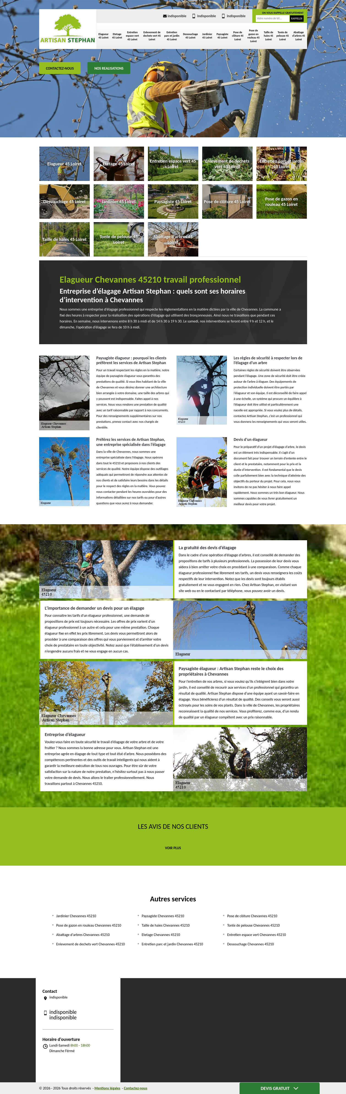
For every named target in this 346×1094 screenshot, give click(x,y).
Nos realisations (108, 68)
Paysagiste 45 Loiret (223, 36)
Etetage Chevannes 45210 (161, 935)
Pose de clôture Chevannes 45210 (252, 916)
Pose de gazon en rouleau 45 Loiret (253, 36)
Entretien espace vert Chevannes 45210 (256, 935)
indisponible (174, 16)
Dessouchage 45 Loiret (190, 36)
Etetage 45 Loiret (117, 36)
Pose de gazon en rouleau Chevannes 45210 (88, 925)
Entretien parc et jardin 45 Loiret (171, 36)
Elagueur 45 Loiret (103, 36)
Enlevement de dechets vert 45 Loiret (152, 36)
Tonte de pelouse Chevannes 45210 (253, 925)
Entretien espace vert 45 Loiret (132, 36)
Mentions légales (107, 1088)
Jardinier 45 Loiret (207, 36)
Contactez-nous (60, 68)
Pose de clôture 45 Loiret (237, 36)
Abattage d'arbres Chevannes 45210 (83, 935)
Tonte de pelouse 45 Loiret (282, 36)
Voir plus (173, 848)
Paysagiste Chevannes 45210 (163, 916)
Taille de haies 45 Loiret (268, 36)
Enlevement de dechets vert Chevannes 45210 (90, 944)
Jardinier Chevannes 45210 (76, 916)
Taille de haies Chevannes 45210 (166, 925)
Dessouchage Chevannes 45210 (250, 944)
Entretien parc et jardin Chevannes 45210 (172, 944)
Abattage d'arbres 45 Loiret (298, 36)
